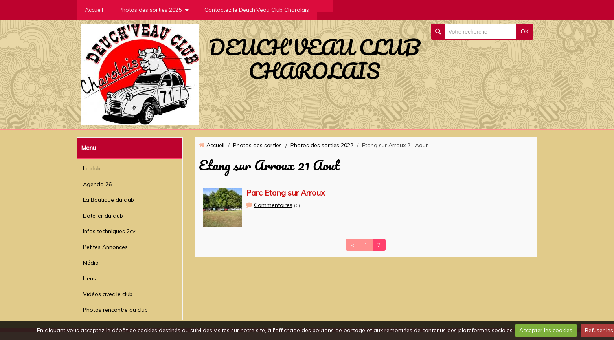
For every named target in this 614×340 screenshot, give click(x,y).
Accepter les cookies (545, 330)
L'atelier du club (103, 215)
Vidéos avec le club (107, 294)
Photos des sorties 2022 (321, 145)
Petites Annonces (105, 246)
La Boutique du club (108, 199)
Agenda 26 (97, 184)
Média (91, 262)
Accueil (94, 9)
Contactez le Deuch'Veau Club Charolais (256, 9)
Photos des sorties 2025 (150, 9)
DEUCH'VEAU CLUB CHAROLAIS (314, 59)
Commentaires (273, 204)
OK (525, 31)
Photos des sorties (257, 145)
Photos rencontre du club (115, 309)
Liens (89, 278)
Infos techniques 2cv (109, 231)
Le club (92, 168)
